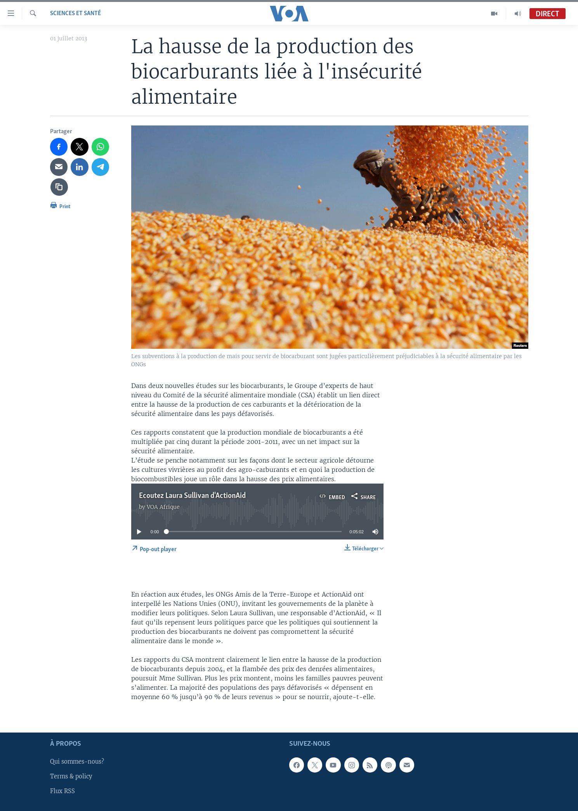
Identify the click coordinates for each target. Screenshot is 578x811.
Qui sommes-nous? (77, 761)
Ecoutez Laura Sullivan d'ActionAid (192, 496)
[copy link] (59, 187)
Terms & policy (71, 776)
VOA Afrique (163, 506)
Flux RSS (62, 791)
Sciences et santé (75, 13)
